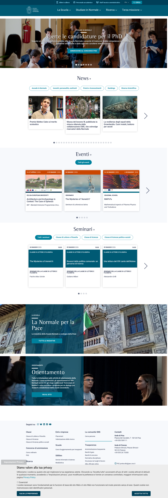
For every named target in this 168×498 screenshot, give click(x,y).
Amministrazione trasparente (96, 447)
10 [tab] (76, 143)
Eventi (83, 155)
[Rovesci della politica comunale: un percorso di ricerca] (83, 268)
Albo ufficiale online (92, 462)
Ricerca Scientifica (128, 89)
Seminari (84, 231)
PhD (27, 453)
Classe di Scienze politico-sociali (117, 239)
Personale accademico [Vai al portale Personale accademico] (84, 2)
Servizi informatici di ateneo (66, 460)
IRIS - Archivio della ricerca (36, 463)
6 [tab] (88, 65)
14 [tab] (86, 143)
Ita (126, 2)
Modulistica (60, 463)
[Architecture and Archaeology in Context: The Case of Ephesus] (44, 190)
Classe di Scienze (91, 239)
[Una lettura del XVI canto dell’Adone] (120, 268)
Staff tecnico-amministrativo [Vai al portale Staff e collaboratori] (110, 2)
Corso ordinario (32, 450)
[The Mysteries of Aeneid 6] (46, 268)
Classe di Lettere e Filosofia (67, 239)
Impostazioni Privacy (14, 462)
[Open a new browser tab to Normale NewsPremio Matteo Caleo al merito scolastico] (46, 113)
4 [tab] (83, 65)
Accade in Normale (39, 89)
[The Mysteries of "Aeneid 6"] (82, 190)
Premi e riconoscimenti (92, 89)
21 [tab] (103, 143)
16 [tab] (91, 143)
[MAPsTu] (121, 191)
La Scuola (62, 9)
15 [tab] (88, 143)
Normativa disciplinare (93, 456)
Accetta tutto (141, 494)
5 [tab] (86, 65)
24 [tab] (111, 143)
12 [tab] (81, 143)
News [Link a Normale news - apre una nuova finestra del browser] (84, 79)
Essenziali (23, 482)
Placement (60, 434)
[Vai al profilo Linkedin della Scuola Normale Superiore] (44, 422)
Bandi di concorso (92, 453)
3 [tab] (81, 65)
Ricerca (110, 9)
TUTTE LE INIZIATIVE (47, 343)
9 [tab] (74, 143)
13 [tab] (83, 143)
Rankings (111, 89)
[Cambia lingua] (128, 2)
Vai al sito (47, 396)
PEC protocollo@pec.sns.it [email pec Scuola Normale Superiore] (126, 461)
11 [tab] (79, 143)
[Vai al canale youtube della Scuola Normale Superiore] (50, 422)
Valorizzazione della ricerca (66, 437)
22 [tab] (106, 143)
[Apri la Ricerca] (137, 2)
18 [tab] (96, 143)
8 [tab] (71, 143)
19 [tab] (98, 143)
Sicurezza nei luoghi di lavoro (96, 459)
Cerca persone (90, 434)
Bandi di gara (90, 450)
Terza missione (130, 9)
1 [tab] (76, 65)
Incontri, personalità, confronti (65, 89)
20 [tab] (101, 143)
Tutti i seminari (43, 239)
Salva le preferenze (28, 494)
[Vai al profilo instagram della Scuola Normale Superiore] (38, 422)
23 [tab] (108, 143)
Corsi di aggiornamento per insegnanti (66, 448)
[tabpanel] (83, 43)
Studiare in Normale (87, 9)
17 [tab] (93, 143)
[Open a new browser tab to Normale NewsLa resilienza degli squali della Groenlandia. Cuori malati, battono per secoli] (120, 114)
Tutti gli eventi (83, 164)
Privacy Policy (29, 477)
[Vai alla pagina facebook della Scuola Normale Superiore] (47, 422)
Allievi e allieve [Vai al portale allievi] (64, 2)
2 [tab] (78, 65)
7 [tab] (91, 65)
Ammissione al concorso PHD (83, 51)
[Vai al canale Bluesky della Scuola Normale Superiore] (41, 422)
